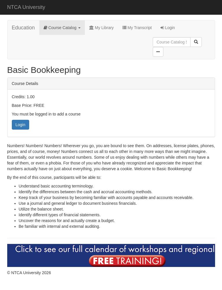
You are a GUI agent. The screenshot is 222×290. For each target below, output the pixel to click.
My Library (101, 27)
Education (23, 28)
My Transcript (137, 27)
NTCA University (26, 7)
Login (168, 27)
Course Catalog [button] (62, 27)
